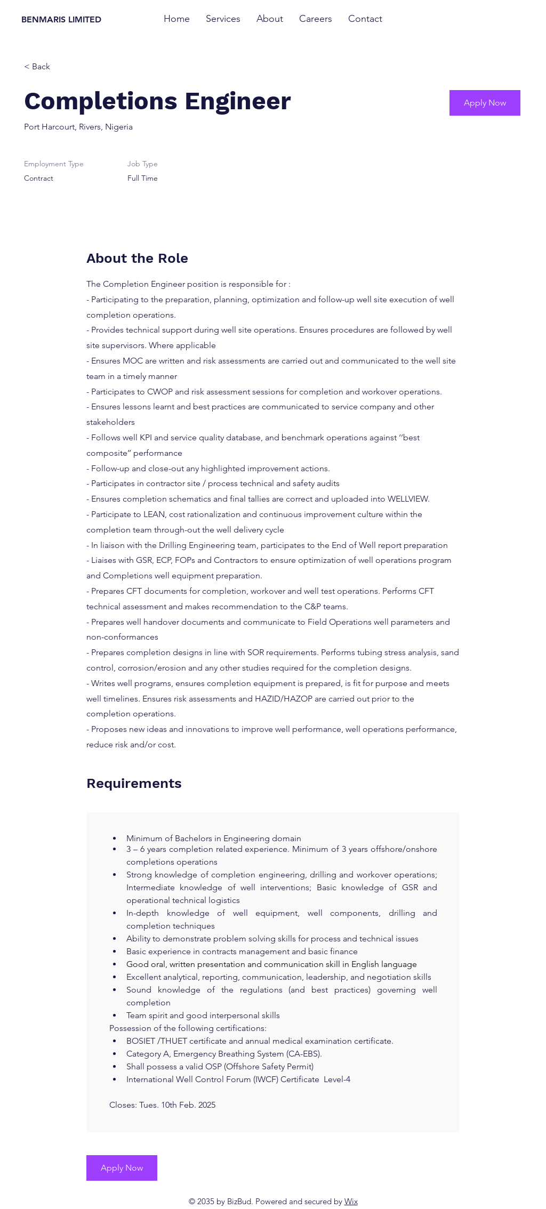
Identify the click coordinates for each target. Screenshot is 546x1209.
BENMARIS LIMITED (61, 19)
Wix (351, 1201)
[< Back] (62, 67)
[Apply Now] (484, 103)
